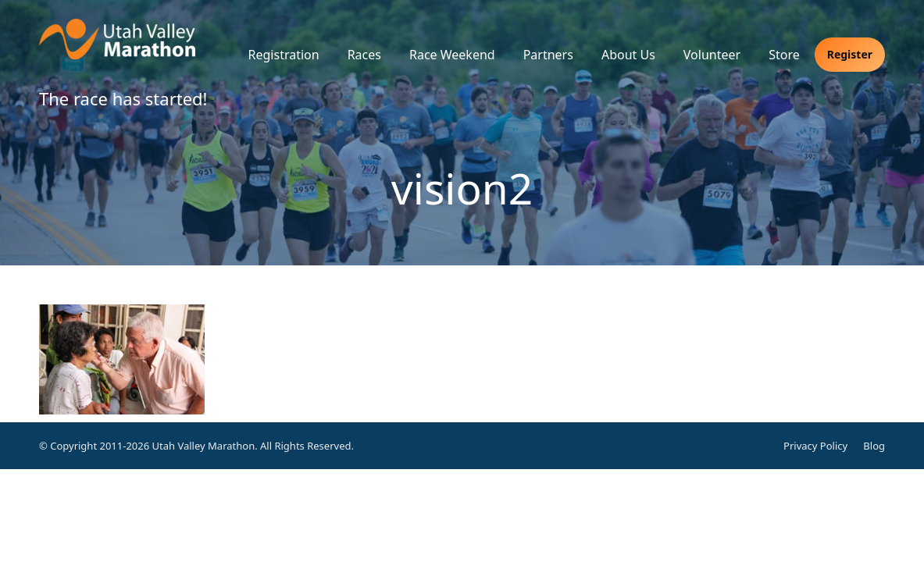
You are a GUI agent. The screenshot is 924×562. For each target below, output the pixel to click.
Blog (874, 446)
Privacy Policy (815, 446)
